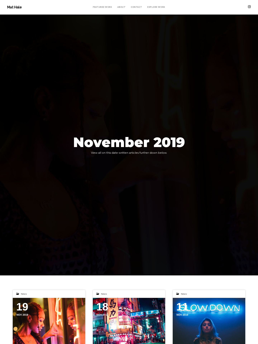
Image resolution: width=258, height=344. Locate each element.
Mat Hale (14, 7)
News (24, 294)
